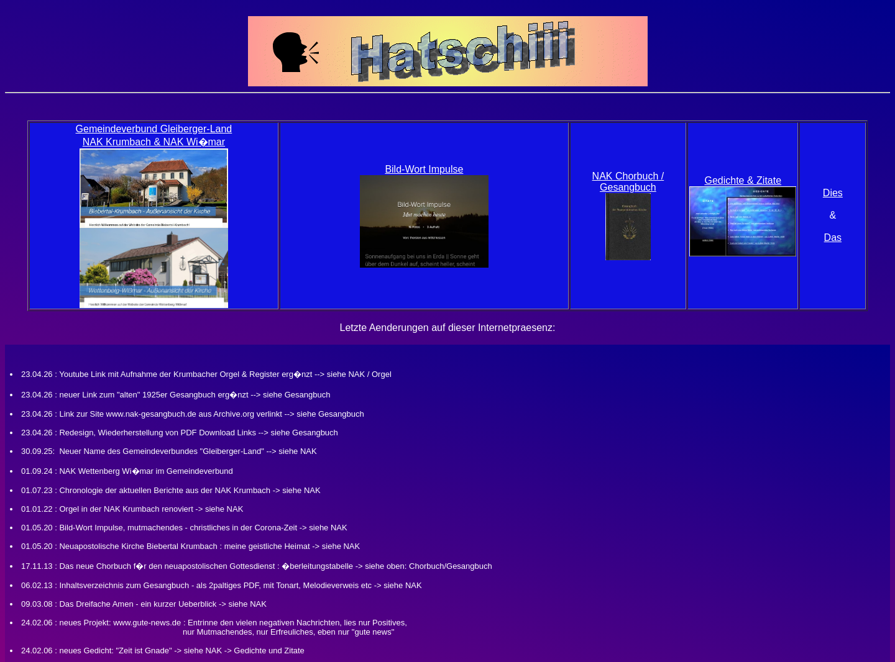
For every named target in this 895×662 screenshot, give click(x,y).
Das (833, 237)
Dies (833, 193)
